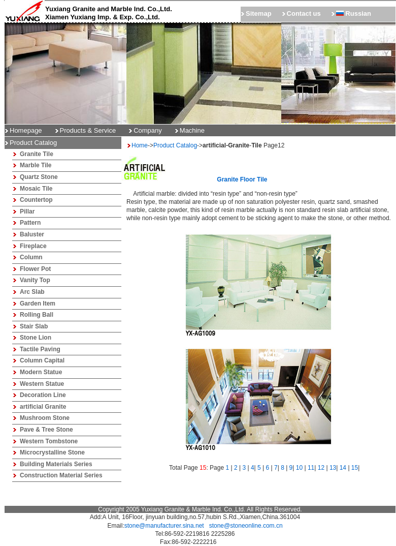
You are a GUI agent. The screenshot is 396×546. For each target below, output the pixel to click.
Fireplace (33, 246)
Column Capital (42, 360)
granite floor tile (242, 179)
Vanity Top (35, 280)
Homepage (26, 130)
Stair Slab (34, 326)
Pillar (27, 211)
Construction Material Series (61, 475)
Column (31, 257)
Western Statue (42, 383)
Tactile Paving (40, 349)
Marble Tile (35, 165)
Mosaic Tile (36, 188)
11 (311, 467)
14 (343, 467)
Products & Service (88, 130)
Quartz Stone (39, 176)
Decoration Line (43, 395)
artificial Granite (43, 406)
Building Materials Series (56, 464)
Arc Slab (32, 291)
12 (321, 467)
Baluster (32, 234)
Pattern (30, 222)
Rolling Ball (36, 314)
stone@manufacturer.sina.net (164, 525)
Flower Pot (35, 268)
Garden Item (37, 303)
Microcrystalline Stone (52, 452)
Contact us (304, 13)
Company (148, 130)
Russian (353, 13)
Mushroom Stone (45, 417)
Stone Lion (35, 337)
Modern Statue (41, 372)
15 (354, 467)
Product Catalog (175, 145)
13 (332, 467)
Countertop (36, 199)
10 (299, 467)
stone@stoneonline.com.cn (246, 525)
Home (139, 145)
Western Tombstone (49, 441)
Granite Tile (36, 154)
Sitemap (259, 13)
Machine (192, 130)
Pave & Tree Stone (46, 429)
